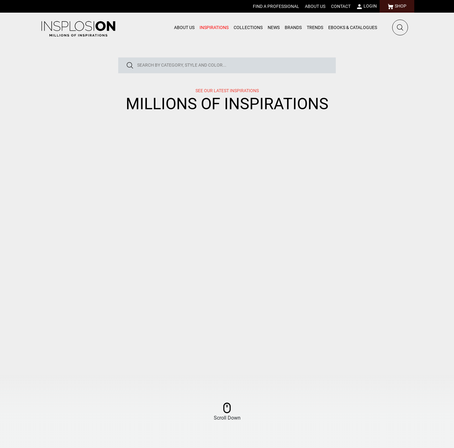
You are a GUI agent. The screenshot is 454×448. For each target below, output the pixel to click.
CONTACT (341, 6)
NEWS (274, 27)
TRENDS (315, 27)
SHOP (396, 6)
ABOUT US (315, 6)
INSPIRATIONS (214, 27)
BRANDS (293, 27)
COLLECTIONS (248, 27)
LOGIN (366, 6)
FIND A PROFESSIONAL (276, 6)
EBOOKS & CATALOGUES (352, 27)
